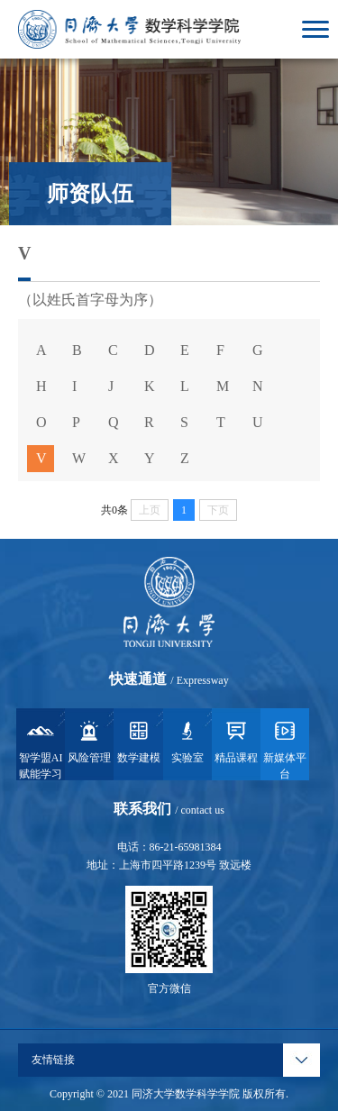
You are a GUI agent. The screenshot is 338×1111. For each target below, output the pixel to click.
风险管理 (89, 740)
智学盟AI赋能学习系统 (41, 748)
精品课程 (236, 740)
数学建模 (138, 740)
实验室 (187, 740)
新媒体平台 (284, 748)
